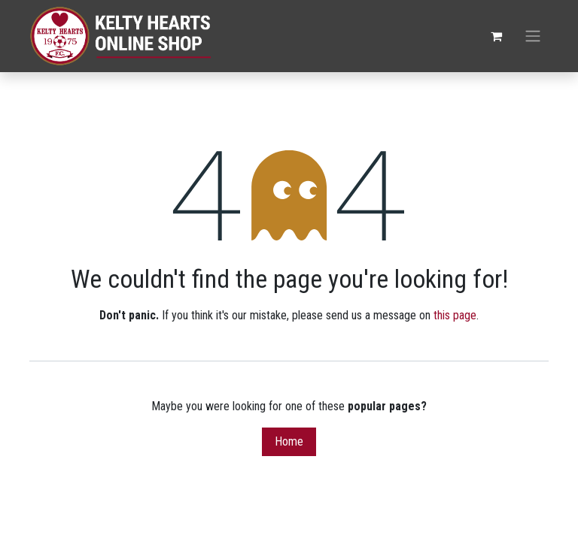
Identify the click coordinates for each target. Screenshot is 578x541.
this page (455, 315)
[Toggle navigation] (533, 36)
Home (289, 441)
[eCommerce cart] (496, 36)
